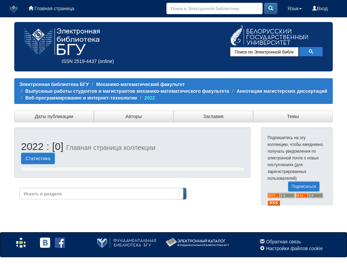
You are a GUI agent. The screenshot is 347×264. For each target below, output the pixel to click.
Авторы (133, 116)
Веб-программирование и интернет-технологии (81, 98)
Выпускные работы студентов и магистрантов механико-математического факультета (127, 91)
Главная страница (51, 8)
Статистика (37, 158)
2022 (149, 98)
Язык (295, 8)
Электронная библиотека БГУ (54, 84)
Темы (293, 116)
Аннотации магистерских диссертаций (282, 91)
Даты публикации (54, 116)
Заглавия (213, 116)
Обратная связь (283, 241)
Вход (320, 8)
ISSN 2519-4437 (79, 61)
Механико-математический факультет (140, 84)
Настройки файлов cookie (294, 248)
